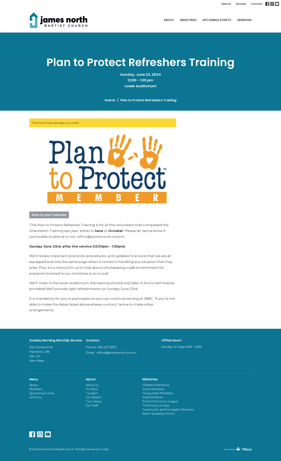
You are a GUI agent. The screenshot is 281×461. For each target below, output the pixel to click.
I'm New (92, 389)
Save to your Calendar (49, 215)
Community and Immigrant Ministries (168, 409)
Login (105, 449)
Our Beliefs (93, 397)
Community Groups (155, 405)
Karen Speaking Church (158, 413)
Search (226, 4)
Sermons (244, 20)
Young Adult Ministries (157, 393)
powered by (238, 449)
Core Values (94, 401)
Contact (256, 4)
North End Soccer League (160, 401)
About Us (92, 385)
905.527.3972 (106, 347)
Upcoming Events (216, 20)
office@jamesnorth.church (100, 237)
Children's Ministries (155, 385)
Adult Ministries (152, 397)
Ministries (188, 20)
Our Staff (92, 405)
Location (92, 393)
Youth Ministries (153, 389)
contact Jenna (116, 304)
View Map (36, 360)
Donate (241, 4)
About (169, 20)
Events (110, 100)
